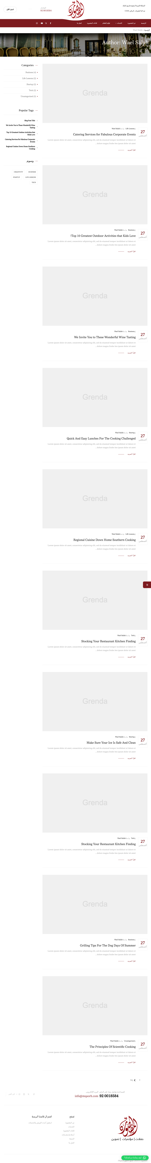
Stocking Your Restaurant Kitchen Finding (108, 641)
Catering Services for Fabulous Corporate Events (104, 134)
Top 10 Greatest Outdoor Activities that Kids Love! (103, 236)
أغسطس (143, 133)
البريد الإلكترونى (92, 1092)
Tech (133, 635)
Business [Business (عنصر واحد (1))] (32, 172)
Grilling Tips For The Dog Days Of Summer (108, 945)
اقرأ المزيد (132, 150)
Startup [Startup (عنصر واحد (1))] (16, 177)
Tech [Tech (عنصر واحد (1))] (34, 182)
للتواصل (43, 8)
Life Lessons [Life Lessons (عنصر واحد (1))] (30, 177)
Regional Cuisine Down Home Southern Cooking (104, 540)
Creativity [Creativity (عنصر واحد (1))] (18, 172)
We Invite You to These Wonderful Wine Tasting (105, 337)
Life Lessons (130, 128)
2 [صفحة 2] (139, 1080)
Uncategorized (129, 1041)
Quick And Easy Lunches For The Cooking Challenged (101, 438)
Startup (132, 432)
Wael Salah (116, 128)
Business (131, 230)
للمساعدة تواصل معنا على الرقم (112, 1092)
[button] (135, 1157)
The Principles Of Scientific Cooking (113, 1047)
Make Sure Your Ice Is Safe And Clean (111, 743)
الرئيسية (147, 30)
